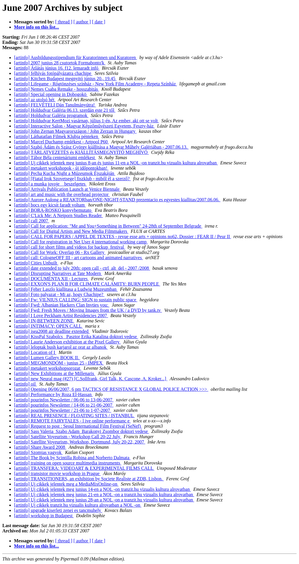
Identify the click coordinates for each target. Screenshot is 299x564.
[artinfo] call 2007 (31, 220)
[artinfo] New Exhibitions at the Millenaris (54, 373)
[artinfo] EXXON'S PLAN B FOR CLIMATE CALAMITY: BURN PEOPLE (87, 283)
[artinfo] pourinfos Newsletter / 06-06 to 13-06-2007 (64, 399)
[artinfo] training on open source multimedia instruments (67, 462)
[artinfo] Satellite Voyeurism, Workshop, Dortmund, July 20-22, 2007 (79, 441)
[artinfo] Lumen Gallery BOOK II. (47, 357)
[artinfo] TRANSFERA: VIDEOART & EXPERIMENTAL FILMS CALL (84, 468)
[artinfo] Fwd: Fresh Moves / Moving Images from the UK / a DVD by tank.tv (88, 310)
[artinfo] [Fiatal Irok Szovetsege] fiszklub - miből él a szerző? (72, 178)
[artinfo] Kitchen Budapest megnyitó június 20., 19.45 (65, 78)
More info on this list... (36, 27)
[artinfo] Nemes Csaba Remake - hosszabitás (56, 89)
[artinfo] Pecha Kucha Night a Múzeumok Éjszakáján (64, 173)
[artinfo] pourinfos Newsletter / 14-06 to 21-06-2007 (64, 405)
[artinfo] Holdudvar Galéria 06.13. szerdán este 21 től (64, 110)
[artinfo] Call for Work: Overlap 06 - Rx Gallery (59, 252)
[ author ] (82, 21)
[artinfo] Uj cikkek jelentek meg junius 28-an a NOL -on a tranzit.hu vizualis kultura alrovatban (104, 499)
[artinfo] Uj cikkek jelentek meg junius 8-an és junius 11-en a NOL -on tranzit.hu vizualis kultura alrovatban (116, 162)
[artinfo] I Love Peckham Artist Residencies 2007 (61, 315)
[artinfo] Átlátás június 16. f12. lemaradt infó (57, 68)
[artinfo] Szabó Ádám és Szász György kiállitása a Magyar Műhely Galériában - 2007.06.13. (101, 147)
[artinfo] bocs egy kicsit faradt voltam (50, 204)
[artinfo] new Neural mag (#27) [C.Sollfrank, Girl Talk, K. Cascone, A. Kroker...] (90, 378)
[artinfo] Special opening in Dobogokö (51, 94)
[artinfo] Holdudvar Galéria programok (51, 115)
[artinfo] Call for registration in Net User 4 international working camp (81, 241)
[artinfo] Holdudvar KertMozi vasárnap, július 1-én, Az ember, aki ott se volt (86, 120)
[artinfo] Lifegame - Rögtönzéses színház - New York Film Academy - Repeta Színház (95, 83)
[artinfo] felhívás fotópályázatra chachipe (53, 73)
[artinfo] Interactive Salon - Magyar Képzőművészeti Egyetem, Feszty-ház (84, 125)
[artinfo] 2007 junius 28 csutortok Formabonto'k (59, 62)
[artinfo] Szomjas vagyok (38, 452)
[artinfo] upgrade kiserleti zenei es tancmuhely (58, 510)
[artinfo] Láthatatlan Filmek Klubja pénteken (56, 136)
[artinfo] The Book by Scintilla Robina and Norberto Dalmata (72, 457)
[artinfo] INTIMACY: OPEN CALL (48, 326)
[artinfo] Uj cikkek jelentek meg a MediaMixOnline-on (66, 484)
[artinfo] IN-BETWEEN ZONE (44, 320)
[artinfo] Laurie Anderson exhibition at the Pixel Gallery (67, 341)
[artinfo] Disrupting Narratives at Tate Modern (58, 273)
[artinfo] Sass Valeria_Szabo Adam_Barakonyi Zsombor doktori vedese (81, 431)
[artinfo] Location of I (35, 352)
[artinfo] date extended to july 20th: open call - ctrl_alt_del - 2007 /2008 (82, 268)
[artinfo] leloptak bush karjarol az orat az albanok (61, 347)
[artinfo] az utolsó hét (34, 99)
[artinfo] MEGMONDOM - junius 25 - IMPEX (59, 362)
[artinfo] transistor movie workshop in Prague (57, 473)
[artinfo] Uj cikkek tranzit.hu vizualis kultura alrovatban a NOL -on (77, 505)
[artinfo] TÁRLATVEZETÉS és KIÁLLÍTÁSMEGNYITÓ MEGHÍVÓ (81, 152)
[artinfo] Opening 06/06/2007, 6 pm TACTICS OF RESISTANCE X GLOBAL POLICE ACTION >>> (111, 389)
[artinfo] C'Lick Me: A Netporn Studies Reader (58, 215)
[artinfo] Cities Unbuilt (36, 262)
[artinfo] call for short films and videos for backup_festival (69, 247)
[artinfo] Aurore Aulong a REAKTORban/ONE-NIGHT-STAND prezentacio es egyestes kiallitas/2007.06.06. (117, 199)
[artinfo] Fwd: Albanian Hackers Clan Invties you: (61, 304)
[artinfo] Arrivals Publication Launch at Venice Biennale (67, 189)
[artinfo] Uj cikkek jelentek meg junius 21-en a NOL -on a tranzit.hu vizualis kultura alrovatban (104, 494)
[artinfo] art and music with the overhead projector (62, 194)
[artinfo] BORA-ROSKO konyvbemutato (53, 210)
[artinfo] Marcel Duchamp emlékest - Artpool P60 (61, 141)
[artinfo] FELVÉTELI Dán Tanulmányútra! (55, 104)
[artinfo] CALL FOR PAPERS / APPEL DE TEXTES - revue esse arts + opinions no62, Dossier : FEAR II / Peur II (122, 236)
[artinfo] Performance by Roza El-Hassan (53, 394)
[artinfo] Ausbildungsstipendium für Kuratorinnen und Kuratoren (75, 57)
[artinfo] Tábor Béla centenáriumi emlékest (55, 157)
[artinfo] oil (25, 383)
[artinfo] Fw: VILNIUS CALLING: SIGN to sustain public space (75, 299)
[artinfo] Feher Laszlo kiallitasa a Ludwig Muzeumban (66, 289)
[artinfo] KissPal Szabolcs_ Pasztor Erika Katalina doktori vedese (76, 336)
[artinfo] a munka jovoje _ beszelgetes (50, 183)
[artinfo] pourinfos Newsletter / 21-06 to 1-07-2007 (62, 410)
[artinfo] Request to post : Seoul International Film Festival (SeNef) (78, 426)
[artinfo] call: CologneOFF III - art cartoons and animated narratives (78, 257)
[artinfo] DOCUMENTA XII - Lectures (51, 278)
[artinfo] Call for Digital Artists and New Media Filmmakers (71, 231)
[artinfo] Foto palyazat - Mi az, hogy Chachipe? (59, 294)
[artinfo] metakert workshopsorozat (47, 368)
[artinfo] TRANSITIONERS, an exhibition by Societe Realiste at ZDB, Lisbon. (89, 478)
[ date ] (98, 21)
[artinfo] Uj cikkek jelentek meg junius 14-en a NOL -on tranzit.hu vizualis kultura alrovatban (102, 489)
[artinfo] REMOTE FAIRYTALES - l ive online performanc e (72, 420)
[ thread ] (63, 21)
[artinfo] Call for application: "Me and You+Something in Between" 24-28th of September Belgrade (108, 225)
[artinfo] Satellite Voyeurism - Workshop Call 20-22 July (67, 436)
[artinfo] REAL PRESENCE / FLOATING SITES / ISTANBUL (74, 415)
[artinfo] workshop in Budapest (44, 515)
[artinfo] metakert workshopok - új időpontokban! (61, 168)
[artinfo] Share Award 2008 (40, 447)
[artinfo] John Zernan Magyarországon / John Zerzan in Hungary (75, 131)
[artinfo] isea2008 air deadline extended (52, 331)
